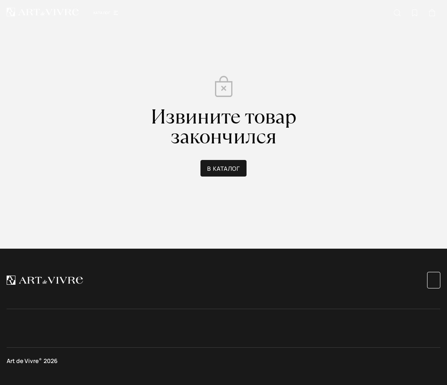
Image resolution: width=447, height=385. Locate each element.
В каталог (223, 168)
